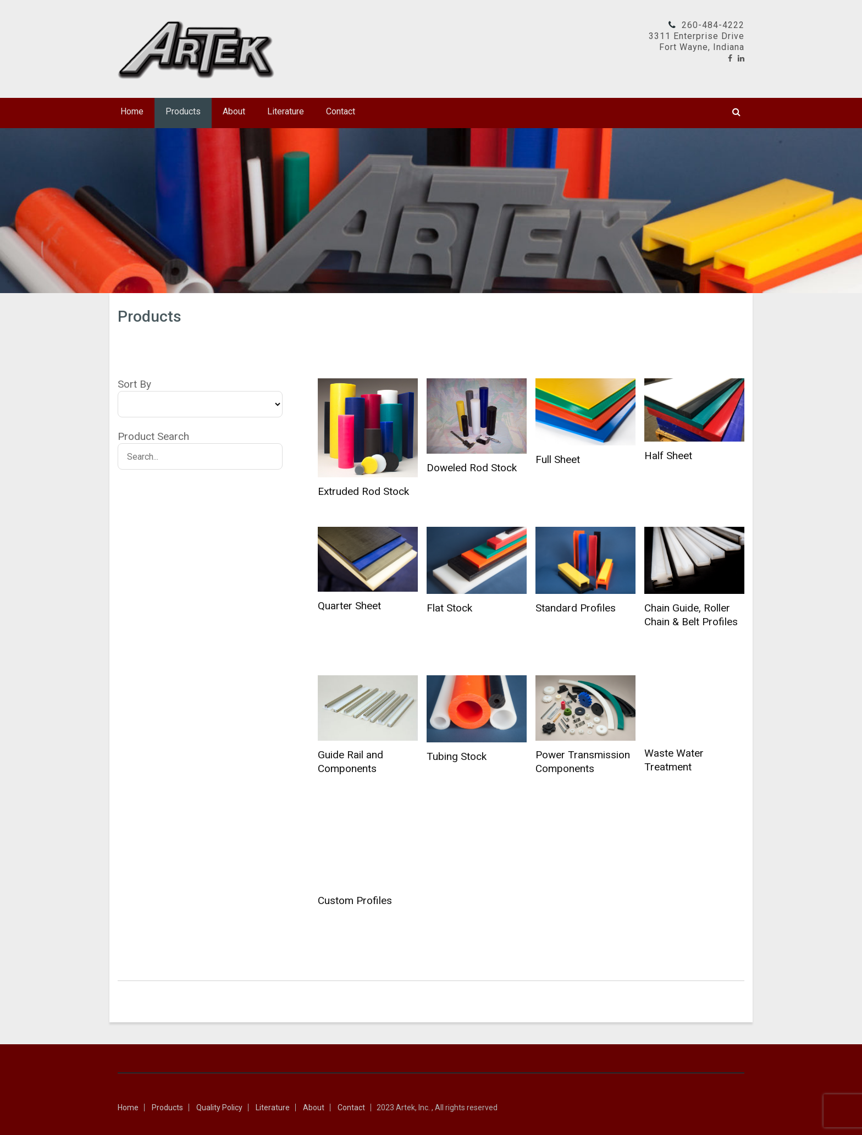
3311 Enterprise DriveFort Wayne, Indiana (696, 41)
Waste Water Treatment (674, 760)
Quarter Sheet (349, 605)
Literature (285, 111)
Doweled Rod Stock (472, 467)
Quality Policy (219, 1107)
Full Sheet (557, 459)
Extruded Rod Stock (363, 491)
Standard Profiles (575, 608)
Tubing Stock (457, 756)
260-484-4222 (713, 25)
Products (183, 111)
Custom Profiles (355, 900)
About (234, 111)
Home (131, 111)
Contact (340, 111)
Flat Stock (449, 608)
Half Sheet (668, 455)
